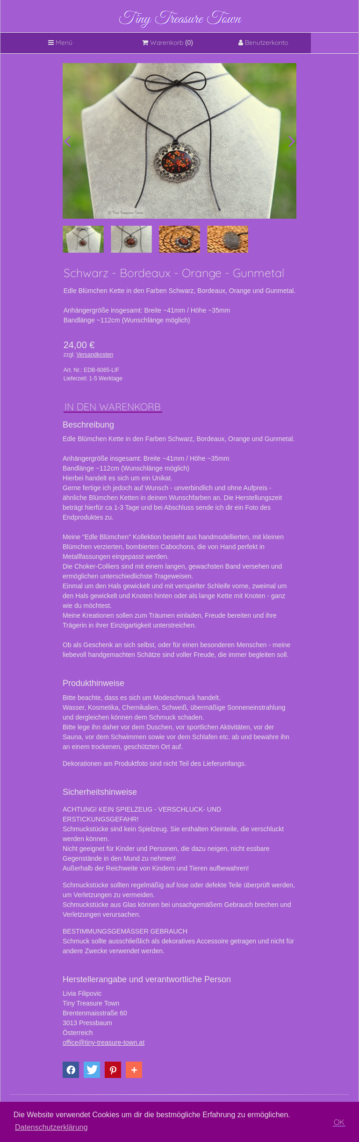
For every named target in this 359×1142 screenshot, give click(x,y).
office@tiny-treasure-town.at (103, 1042)
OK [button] (339, 1122)
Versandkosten (95, 354)
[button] (71, 1070)
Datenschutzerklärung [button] (51, 1127)
